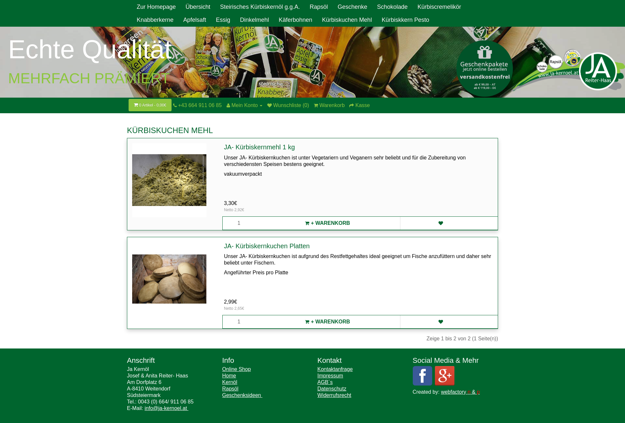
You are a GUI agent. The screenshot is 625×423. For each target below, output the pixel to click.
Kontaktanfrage (335, 369)
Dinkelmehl (254, 20)
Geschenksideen (242, 395)
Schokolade (392, 7)
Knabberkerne (155, 20)
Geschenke (352, 7)
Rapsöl (319, 7)
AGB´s (325, 382)
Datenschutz (331, 388)
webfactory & (460, 392)
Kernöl (229, 382)
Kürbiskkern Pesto (405, 20)
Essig (223, 20)
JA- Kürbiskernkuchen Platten (267, 246)
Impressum (330, 375)
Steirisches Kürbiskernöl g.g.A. (260, 7)
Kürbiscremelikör (439, 7)
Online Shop (236, 369)
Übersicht (198, 7)
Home (229, 375)
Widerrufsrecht (334, 395)
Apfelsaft (194, 20)
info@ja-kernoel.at (166, 408)
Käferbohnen (295, 20)
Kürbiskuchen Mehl (347, 20)
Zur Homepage (156, 7)
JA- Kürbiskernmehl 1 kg (259, 147)
